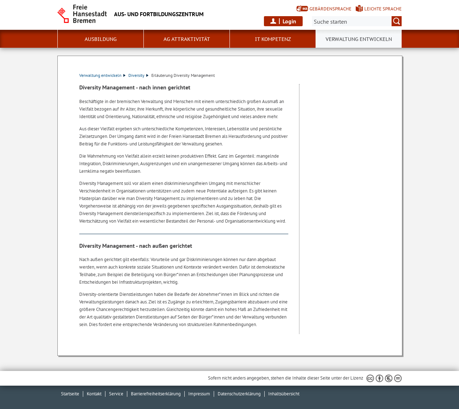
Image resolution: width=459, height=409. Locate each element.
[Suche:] (357, 21)
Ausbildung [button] (101, 39)
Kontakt (94, 394)
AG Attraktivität (187, 39)
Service (116, 394)
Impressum (199, 394)
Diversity (138, 75)
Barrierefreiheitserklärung (156, 394)
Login (289, 21)
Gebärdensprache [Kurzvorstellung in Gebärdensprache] (330, 9)
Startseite (70, 394)
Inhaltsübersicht (283, 394)
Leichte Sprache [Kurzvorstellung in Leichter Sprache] (383, 9)
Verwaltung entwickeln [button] (359, 39)
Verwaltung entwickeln (102, 75)
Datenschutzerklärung (239, 394)
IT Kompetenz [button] (273, 39)
